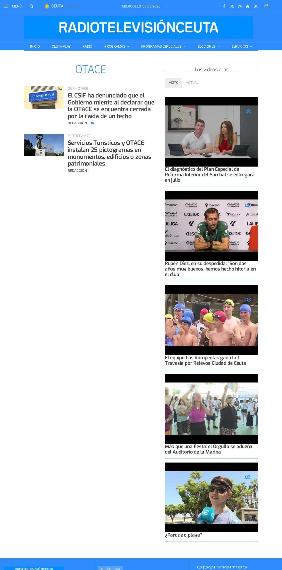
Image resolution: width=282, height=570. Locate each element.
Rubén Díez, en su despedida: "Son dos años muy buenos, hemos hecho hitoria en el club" (210, 269)
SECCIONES (207, 46)
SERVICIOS (240, 46)
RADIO (87, 46)
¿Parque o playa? (184, 535)
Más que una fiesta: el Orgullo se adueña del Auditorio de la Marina (208, 449)
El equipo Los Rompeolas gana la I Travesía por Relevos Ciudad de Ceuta (205, 360)
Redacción (78, 123)
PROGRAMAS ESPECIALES (161, 46)
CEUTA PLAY (61, 46)
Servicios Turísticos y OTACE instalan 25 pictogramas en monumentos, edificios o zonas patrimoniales (109, 153)
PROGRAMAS (115, 46)
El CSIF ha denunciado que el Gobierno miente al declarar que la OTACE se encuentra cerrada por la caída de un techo (111, 106)
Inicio (35, 46)
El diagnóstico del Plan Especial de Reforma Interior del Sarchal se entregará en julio (210, 174)
